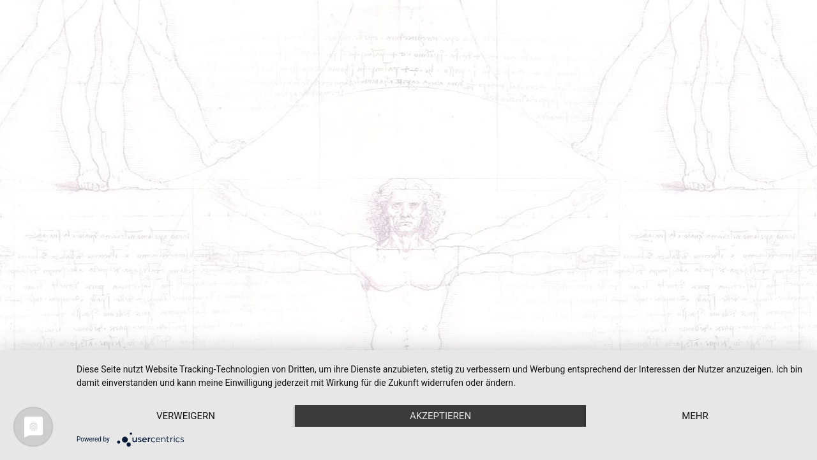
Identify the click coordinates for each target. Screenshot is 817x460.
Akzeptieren (440, 416)
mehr (695, 416)
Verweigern (185, 416)
